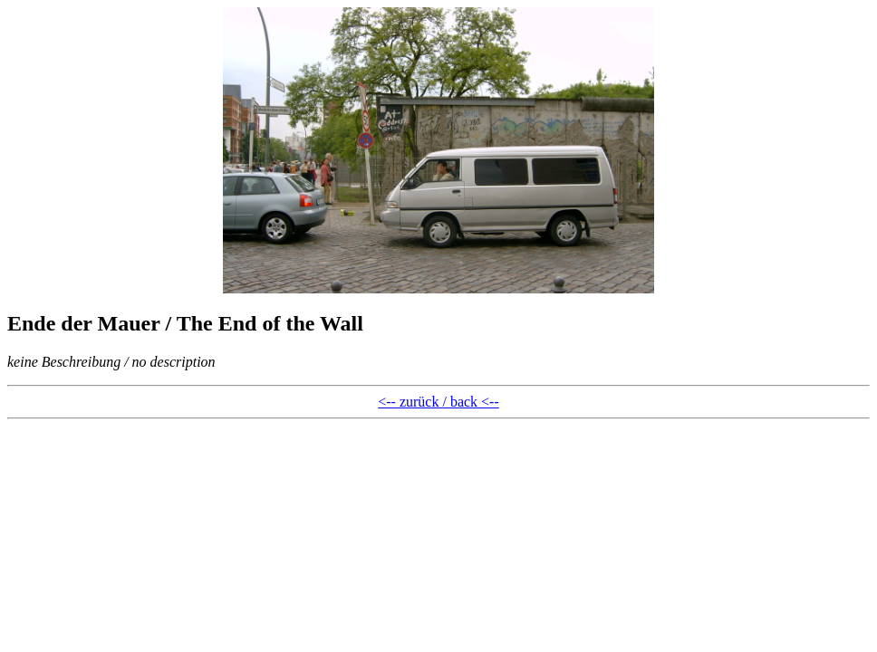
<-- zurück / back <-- (438, 401)
